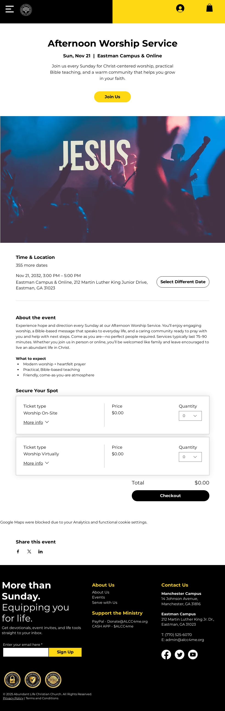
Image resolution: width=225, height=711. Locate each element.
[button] (10, 9)
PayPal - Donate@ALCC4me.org (120, 621)
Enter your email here (21, 644)
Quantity (188, 406)
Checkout (170, 495)
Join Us (112, 96)
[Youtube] (193, 654)
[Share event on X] (29, 551)
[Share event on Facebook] (18, 551)
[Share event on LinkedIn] (40, 551)
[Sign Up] (65, 652)
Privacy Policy (13, 698)
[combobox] (190, 416)
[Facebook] (166, 654)
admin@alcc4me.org (185, 640)
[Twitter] (179, 654)
